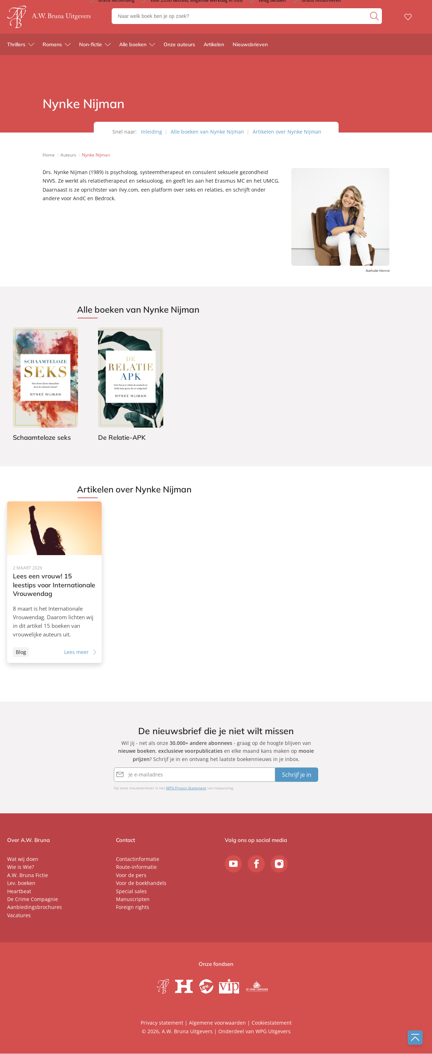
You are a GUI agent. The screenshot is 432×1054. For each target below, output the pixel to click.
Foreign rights (132, 907)
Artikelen (214, 46)
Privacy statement (162, 1023)
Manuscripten (133, 899)
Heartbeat (19, 891)
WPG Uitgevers (273, 1031)
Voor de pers (131, 875)
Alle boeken (132, 46)
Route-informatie (136, 867)
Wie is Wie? (20, 867)
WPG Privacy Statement (186, 788)
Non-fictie (90, 46)
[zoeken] (375, 17)
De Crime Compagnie (32, 899)
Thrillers (16, 46)
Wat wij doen (22, 859)
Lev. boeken (21, 883)
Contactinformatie (137, 859)
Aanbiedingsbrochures (34, 907)
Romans (52, 46)
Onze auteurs (179, 46)
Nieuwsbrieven (250, 46)
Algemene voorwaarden (217, 1023)
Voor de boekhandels (141, 883)
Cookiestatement (272, 1023)
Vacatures (19, 915)
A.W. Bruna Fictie (27, 875)
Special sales (131, 891)
